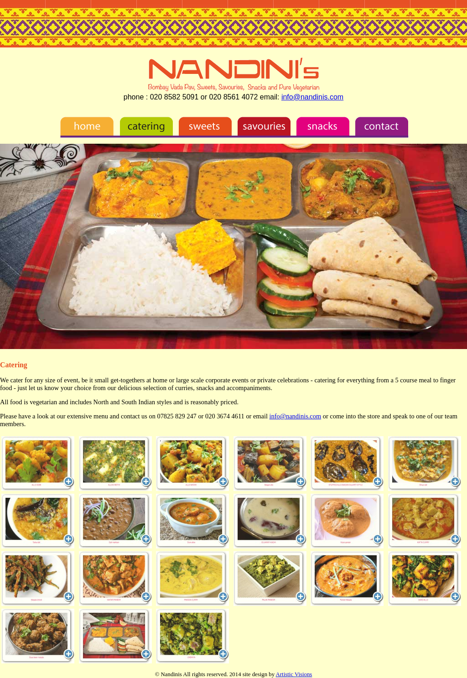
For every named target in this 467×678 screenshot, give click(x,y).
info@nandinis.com (312, 97)
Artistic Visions (294, 674)
